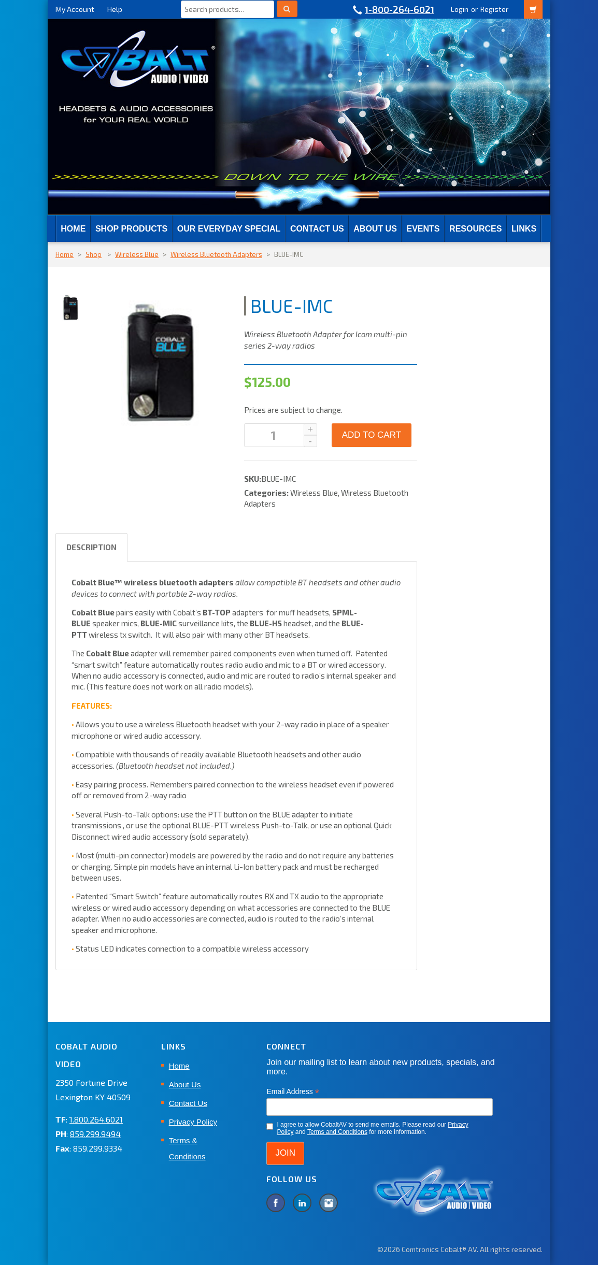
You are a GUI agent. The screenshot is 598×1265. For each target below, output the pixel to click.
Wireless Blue (137, 254)
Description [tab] (91, 547)
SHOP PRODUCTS (131, 228)
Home (73, 228)
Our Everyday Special (228, 228)
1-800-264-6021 (399, 9)
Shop (94, 254)
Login (459, 9)
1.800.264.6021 (96, 1119)
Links (523, 228)
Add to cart (371, 435)
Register (494, 9)
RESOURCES (475, 228)
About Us (375, 228)
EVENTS (422, 228)
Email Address (292, 1092)
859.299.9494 (95, 1134)
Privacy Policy (193, 1121)
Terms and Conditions (337, 1131)
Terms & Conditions (187, 1148)
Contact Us (317, 228)
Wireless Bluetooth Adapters (216, 254)
